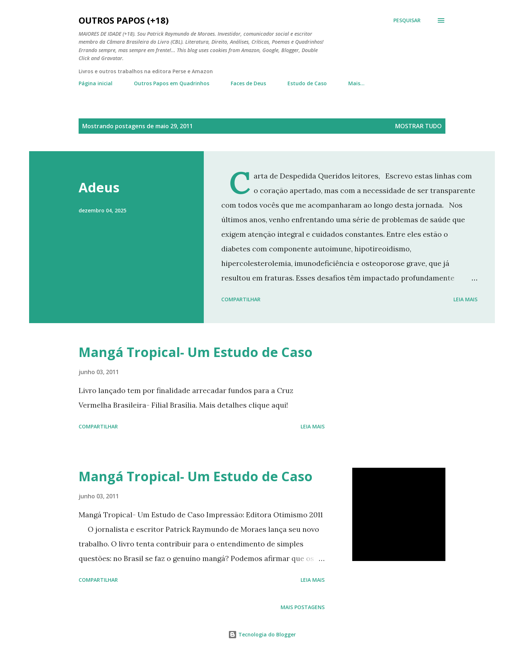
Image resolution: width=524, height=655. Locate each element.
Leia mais (465, 299)
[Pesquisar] (407, 20)
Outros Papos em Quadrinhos (171, 83)
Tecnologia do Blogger (262, 634)
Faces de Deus (248, 83)
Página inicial (95, 83)
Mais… (356, 83)
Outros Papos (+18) (124, 20)
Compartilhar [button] (241, 299)
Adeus (99, 187)
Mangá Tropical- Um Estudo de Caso (196, 352)
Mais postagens (303, 607)
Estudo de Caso (307, 83)
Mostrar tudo (418, 126)
